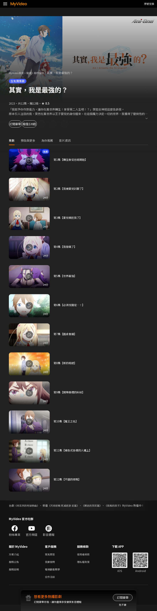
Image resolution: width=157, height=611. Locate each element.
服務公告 (14, 567)
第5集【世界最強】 (66, 276)
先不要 (122, 605)
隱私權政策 (86, 567)
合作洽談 (50, 583)
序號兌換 (149, 4)
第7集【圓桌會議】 (66, 334)
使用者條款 (86, 559)
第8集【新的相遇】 (66, 363)
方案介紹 (14, 559)
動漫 (32, 73)
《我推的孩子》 (121, 505)
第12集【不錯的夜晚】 (68, 479)
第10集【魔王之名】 (67, 421)
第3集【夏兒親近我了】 (69, 218)
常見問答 (50, 559)
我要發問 (50, 567)
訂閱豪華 (19, 124)
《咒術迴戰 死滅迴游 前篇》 (68, 505)
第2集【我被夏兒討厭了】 (70, 188)
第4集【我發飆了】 (66, 247)
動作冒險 (43, 73)
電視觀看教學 (53, 575)
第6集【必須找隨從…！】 (70, 305)
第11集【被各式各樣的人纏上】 (74, 450)
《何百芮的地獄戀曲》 (28, 505)
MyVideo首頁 (17, 73)
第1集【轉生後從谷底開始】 (72, 159)
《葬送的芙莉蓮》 (98, 505)
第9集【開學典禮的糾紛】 (70, 392)
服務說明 (14, 575)
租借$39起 (44, 124)
